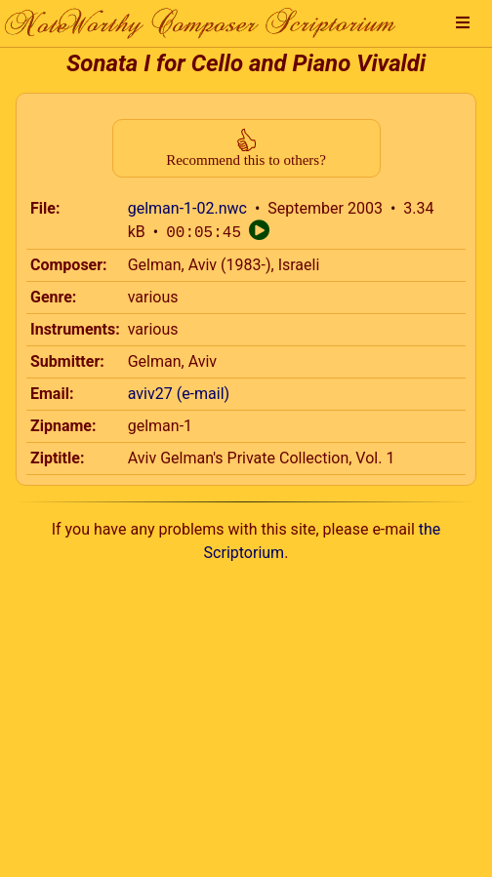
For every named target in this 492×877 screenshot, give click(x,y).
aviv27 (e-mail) (178, 393)
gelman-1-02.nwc (187, 208)
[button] (462, 23)
